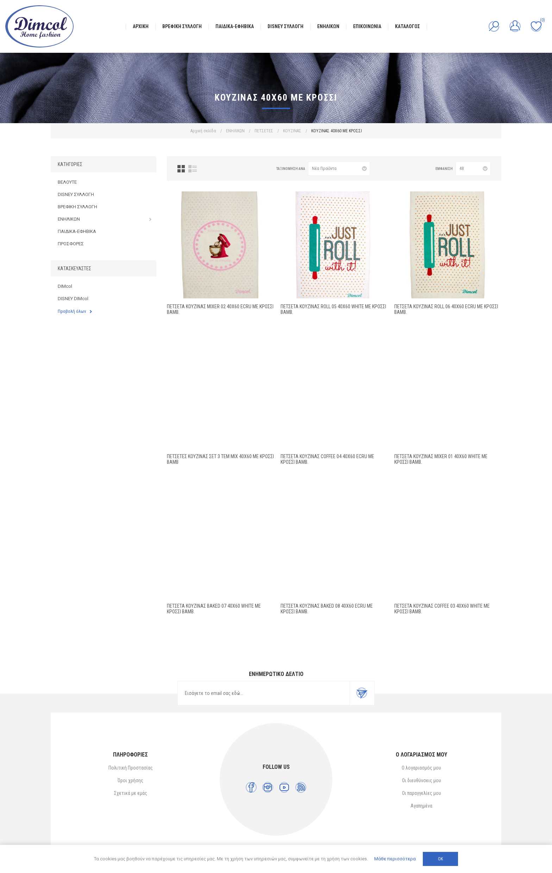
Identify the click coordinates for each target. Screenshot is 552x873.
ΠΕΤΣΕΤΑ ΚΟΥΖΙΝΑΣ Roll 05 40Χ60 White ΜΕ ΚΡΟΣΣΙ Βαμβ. (333, 309)
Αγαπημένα (421, 806)
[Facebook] (251, 787)
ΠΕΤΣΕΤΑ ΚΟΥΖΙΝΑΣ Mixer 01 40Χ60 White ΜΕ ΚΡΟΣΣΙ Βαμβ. (441, 459)
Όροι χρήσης (130, 780)
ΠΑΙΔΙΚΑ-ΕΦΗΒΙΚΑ (77, 231)
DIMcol (65, 286)
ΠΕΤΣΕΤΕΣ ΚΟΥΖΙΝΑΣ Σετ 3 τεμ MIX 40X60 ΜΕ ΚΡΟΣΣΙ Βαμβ (220, 459)
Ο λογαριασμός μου (421, 768)
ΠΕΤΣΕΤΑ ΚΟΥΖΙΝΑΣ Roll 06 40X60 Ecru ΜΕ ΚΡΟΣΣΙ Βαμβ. (446, 309)
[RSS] (301, 787)
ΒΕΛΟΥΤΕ (67, 182)
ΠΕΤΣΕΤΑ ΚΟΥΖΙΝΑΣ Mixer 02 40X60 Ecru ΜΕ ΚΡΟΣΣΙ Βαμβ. (220, 309)
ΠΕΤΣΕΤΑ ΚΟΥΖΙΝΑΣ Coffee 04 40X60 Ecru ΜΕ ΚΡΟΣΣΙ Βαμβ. (327, 459)
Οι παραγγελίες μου (421, 793)
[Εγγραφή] (264, 693)
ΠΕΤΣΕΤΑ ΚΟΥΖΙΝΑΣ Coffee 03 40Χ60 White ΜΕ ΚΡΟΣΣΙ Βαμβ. (442, 608)
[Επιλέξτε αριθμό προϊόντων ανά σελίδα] (473, 169)
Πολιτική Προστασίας (130, 768)
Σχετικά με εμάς (130, 793)
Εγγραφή (362, 693)
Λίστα (192, 168)
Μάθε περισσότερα (395, 858)
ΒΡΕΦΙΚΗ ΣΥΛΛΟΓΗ (77, 206)
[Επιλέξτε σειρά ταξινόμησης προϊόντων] (339, 169)
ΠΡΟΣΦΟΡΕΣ (71, 243)
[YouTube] (284, 787)
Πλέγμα (181, 168)
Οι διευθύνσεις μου (421, 780)
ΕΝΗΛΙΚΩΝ (69, 219)
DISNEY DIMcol (73, 298)
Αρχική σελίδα (203, 130)
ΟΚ (440, 858)
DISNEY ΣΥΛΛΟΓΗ (76, 194)
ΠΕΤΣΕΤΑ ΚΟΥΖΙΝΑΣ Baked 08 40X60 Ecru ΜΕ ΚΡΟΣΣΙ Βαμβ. (327, 608)
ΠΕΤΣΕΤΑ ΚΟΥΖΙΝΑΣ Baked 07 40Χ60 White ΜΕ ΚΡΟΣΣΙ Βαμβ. (214, 608)
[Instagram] (268, 787)
